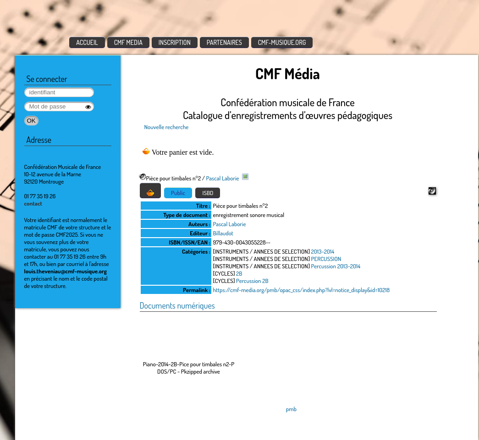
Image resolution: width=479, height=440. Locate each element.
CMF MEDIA (128, 42)
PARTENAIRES (224, 42)
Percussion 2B (252, 280)
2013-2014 (323, 251)
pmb (291, 409)
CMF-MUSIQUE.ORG (282, 42)
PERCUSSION (326, 258)
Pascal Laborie (222, 178)
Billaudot (223, 233)
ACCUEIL (87, 42)
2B (239, 273)
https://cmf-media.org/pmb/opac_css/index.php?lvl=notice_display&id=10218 (301, 289)
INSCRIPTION (175, 42)
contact (33, 203)
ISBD (207, 192)
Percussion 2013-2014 (336, 266)
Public (178, 192)
